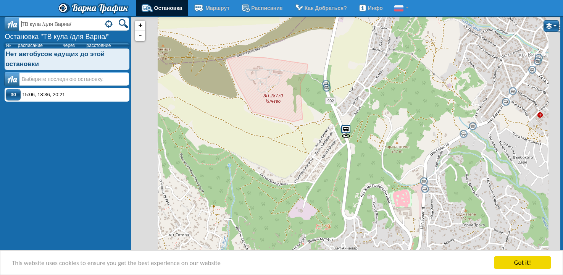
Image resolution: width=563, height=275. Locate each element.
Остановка (162, 8)
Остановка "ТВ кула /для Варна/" (57, 36)
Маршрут (211, 8)
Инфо (370, 8)
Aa (12, 24)
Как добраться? (320, 8)
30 (13, 94)
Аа (12, 79)
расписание (261, 8)
